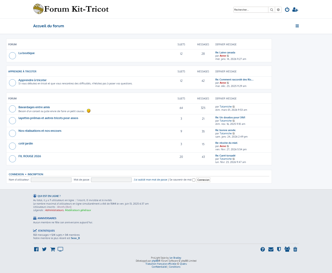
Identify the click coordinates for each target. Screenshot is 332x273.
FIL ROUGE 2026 (29, 156)
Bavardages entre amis (34, 107)
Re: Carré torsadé (225, 155)
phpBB (155, 260)
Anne (223, 55)
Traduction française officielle (160, 263)
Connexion (16, 174)
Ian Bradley (175, 257)
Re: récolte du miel (226, 142)
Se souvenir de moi (182, 179)
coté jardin (25, 143)
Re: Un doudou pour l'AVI (230, 117)
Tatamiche (226, 106)
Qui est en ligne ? (49, 195)
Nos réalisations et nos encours (39, 130)
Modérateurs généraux (78, 210)
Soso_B (75, 238)
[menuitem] (287, 10)
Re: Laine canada (225, 52)
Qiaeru (183, 263)
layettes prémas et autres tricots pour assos (48, 118)
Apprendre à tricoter (22, 71)
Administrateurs (54, 210)
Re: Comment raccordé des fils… (234, 79)
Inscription (35, 174)
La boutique (26, 53)
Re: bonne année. (225, 130)
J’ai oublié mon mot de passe (150, 179)
